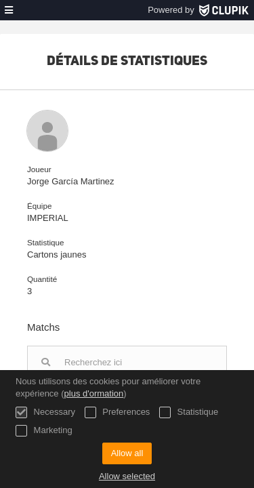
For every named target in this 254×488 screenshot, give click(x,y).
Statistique (188, 412)
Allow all (127, 453)
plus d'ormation (94, 393)
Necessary (45, 412)
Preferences (117, 412)
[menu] (9, 10)
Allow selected (127, 476)
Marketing (44, 430)
